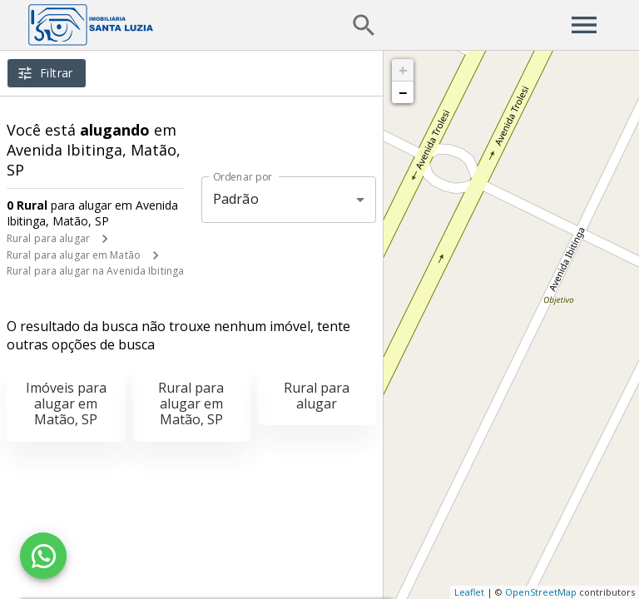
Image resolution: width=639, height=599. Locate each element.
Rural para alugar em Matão (74, 255)
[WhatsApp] (43, 555)
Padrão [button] (236, 199)
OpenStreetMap (541, 592)
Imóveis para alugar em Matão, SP (66, 403)
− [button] (403, 92)
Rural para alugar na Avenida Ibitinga (95, 271)
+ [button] (403, 70)
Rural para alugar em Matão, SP (191, 403)
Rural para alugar (48, 238)
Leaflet (469, 592)
